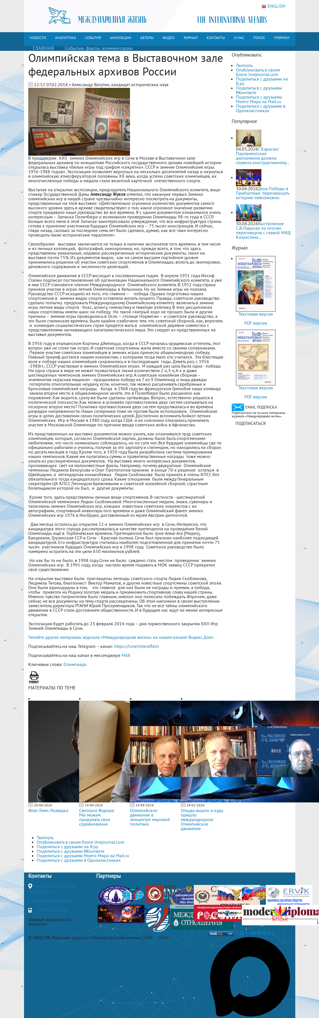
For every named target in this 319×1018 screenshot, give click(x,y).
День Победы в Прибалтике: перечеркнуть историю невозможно (262, 193)
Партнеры (108, 876)
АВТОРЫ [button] (147, 37)
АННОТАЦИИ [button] (120, 37)
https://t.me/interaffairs (136, 646)
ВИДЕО (169, 37)
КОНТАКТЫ (216, 37)
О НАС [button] (239, 37)
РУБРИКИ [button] (281, 37)
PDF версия (255, 323)
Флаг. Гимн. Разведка (48, 810)
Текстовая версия (255, 314)
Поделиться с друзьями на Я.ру (262, 81)
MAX (126, 655)
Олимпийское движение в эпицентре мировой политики (150, 817)
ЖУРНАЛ (191, 37)
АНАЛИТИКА (65, 37)
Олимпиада (75, 664)
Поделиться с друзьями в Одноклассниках (260, 108)
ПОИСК (259, 37)
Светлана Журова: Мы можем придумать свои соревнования (97, 817)
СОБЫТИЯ (93, 37)
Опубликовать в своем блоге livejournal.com (258, 72)
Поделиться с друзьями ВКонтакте (259, 90)
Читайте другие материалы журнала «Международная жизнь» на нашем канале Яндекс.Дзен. (121, 637)
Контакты (39, 876)
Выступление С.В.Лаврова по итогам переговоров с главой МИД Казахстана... (263, 230)
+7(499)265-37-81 (50, 909)
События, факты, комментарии (99, 48)
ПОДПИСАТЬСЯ (250, 423)
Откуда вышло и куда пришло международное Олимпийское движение (202, 819)
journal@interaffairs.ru (50, 900)
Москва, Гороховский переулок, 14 (52, 888)
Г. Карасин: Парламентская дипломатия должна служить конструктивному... (262, 155)
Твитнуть (244, 65)
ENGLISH (273, 6)
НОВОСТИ (38, 37)
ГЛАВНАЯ (43, 48)
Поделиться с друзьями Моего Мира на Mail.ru (259, 99)
